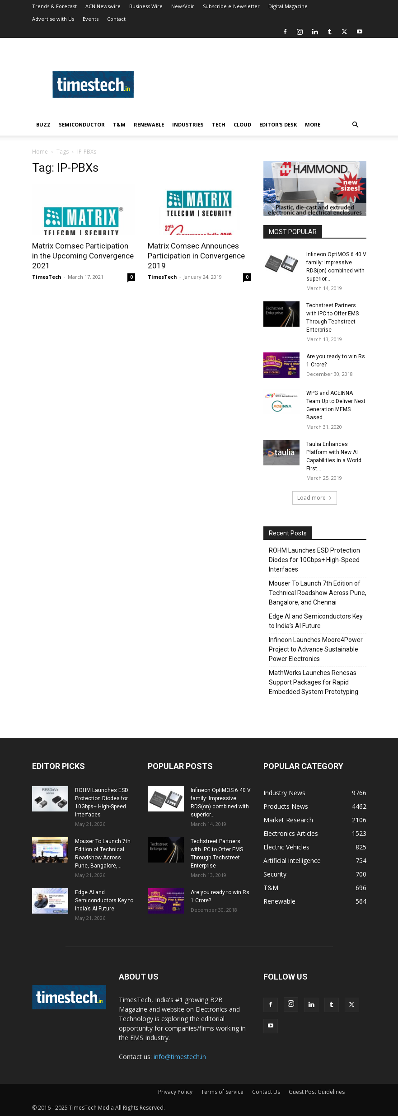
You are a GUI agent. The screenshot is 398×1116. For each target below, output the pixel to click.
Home (40, 151)
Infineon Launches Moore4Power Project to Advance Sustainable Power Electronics (316, 649)
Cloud (242, 124)
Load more (314, 498)
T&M (119, 124)
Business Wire (146, 6)
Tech (218, 124)
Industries (188, 124)
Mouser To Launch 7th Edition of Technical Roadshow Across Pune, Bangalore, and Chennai (317, 593)
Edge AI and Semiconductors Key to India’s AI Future (316, 621)
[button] (355, 125)
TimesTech (46, 276)
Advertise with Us (53, 18)
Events (90, 18)
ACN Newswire (103, 6)
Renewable (149, 124)
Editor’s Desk (278, 124)
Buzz (43, 124)
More (312, 124)
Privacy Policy (175, 1092)
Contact (116, 18)
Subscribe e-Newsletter (231, 6)
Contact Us (266, 1092)
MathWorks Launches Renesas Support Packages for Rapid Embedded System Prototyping (313, 682)
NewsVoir (182, 6)
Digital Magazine (288, 6)
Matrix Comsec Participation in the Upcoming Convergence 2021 (83, 255)
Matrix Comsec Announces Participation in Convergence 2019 (196, 255)
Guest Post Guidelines (317, 1092)
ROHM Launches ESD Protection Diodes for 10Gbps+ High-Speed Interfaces (314, 560)
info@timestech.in (180, 1056)
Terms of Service (222, 1092)
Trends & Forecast (54, 6)
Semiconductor (82, 124)
